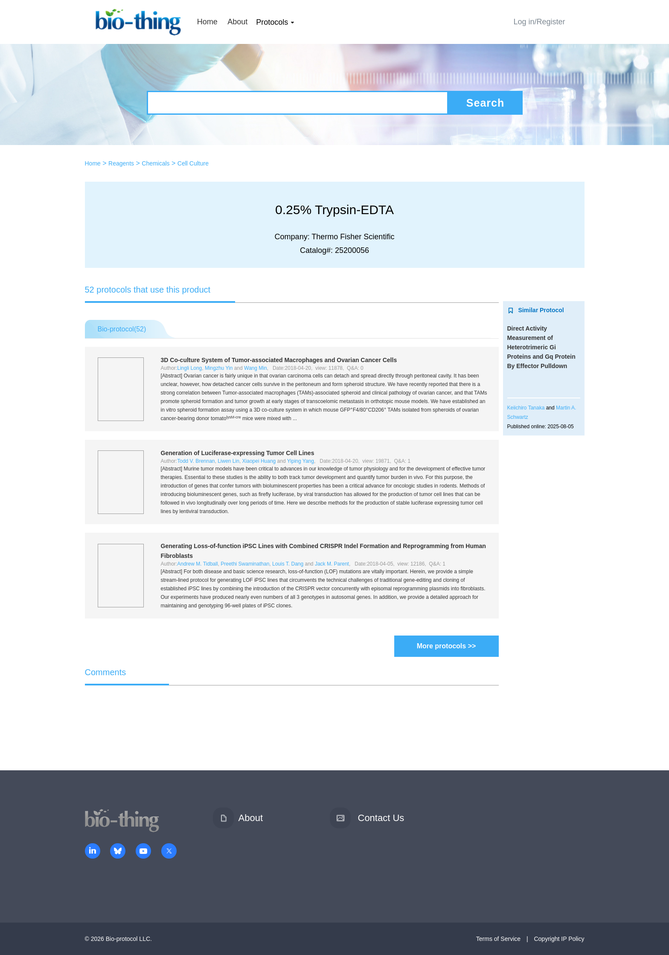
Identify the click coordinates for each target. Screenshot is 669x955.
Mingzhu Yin (219, 368)
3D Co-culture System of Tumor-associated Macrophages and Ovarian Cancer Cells (279, 360)
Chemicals (155, 163)
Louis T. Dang (287, 564)
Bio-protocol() (122, 329)
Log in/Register (539, 21)
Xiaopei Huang (259, 461)
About (237, 21)
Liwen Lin (228, 461)
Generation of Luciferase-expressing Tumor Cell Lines (237, 453)
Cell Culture (193, 163)
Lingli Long (189, 368)
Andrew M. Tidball (197, 564)
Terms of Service (498, 938)
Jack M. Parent (332, 564)
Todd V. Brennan (196, 461)
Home (207, 21)
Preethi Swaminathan (245, 564)
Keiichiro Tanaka (526, 408)
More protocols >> (446, 646)
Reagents (121, 163)
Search (485, 103)
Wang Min (255, 368)
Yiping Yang (300, 461)
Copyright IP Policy (559, 938)
